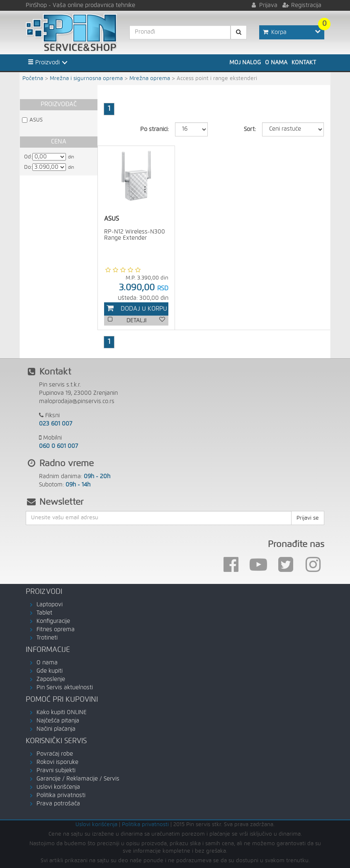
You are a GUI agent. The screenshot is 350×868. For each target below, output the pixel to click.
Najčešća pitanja (57, 721)
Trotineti (47, 638)
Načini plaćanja (55, 729)
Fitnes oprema (55, 629)
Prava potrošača (58, 804)
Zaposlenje (50, 679)
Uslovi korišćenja (58, 787)
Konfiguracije (53, 621)
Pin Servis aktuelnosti (64, 688)
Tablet (44, 613)
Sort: (250, 129)
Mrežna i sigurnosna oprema (86, 78)
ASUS (36, 120)
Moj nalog (245, 63)
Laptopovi (49, 605)
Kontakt (304, 63)
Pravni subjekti (55, 770)
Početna (32, 78)
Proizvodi (44, 62)
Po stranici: (154, 129)
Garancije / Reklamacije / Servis (77, 779)
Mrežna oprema (149, 78)
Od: (28, 157)
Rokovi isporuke (57, 762)
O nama (276, 63)
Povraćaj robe (54, 754)
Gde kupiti (49, 671)
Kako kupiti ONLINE (61, 712)
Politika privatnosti (60, 795)
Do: (28, 167)
